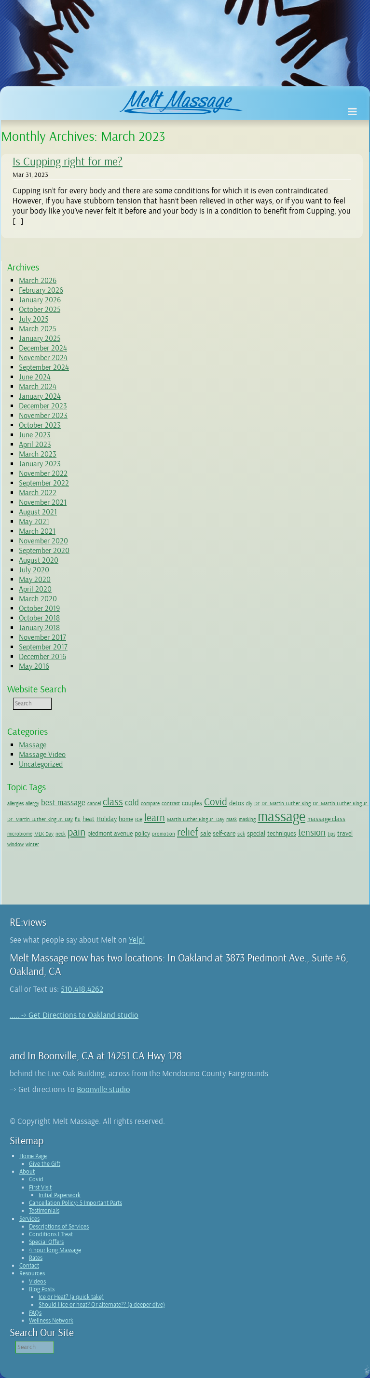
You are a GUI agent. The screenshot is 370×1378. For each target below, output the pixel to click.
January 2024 (40, 396)
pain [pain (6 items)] (76, 832)
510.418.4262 (82, 989)
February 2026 (41, 290)
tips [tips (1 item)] (331, 834)
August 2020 (38, 560)
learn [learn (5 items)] (154, 817)
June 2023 (35, 435)
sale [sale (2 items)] (205, 833)
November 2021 (43, 502)
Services (29, 1219)
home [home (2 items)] (126, 818)
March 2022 (37, 493)
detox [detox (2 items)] (236, 802)
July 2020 (34, 570)
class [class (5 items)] (113, 802)
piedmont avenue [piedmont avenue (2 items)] (110, 833)
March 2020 (38, 599)
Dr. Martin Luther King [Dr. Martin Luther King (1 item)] (286, 803)
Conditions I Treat (51, 1234)
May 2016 (34, 666)
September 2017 (43, 647)
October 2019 (39, 608)
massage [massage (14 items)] (281, 816)
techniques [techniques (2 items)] (281, 833)
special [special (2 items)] (256, 833)
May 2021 (34, 522)
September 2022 (44, 483)
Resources (32, 1273)
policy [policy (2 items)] (142, 833)
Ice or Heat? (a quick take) (71, 1297)
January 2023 (40, 464)
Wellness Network (51, 1320)
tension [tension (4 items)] (312, 832)
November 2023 (43, 415)
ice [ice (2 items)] (138, 818)
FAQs (35, 1313)
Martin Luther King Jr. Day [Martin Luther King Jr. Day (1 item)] (195, 819)
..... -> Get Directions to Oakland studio (74, 1015)
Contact (29, 1266)
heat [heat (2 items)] (88, 818)
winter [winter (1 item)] (32, 844)
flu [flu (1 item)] (78, 819)
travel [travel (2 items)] (345, 833)
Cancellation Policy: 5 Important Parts (75, 1203)
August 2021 (38, 512)
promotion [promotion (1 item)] (163, 834)
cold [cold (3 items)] (132, 802)
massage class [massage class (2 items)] (326, 818)
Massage (32, 745)
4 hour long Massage (55, 1250)
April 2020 (35, 589)
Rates (35, 1258)
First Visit (40, 1187)
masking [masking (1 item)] (247, 819)
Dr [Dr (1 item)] (257, 803)
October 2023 (40, 425)
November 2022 (43, 473)
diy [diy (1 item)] (249, 803)
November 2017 (42, 637)
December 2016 (42, 657)
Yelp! (137, 940)
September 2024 (44, 367)
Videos (37, 1281)
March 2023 (37, 454)
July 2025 (33, 319)
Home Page (33, 1156)
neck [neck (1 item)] (60, 834)
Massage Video (42, 754)
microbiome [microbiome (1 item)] (19, 834)
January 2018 (39, 628)
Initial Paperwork (60, 1195)
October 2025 (39, 309)
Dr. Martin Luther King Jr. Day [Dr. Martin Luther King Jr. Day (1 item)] (40, 819)
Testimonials (44, 1211)
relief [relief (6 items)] (187, 832)
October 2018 (39, 618)
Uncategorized (41, 764)
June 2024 (35, 377)
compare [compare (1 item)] (150, 803)
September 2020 (44, 550)
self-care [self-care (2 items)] (224, 833)
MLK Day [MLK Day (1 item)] (44, 834)
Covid (36, 1179)
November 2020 (43, 541)
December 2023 (43, 406)
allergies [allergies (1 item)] (15, 803)
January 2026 (40, 300)
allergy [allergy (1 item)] (32, 803)
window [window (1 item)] (15, 844)
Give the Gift (44, 1164)
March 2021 (37, 531)
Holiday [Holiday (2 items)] (106, 818)
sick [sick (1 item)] (241, 834)
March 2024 (37, 387)
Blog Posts (42, 1289)
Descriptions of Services (59, 1226)
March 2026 (37, 280)
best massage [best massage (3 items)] (63, 802)
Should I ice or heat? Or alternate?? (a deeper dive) (102, 1305)
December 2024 (43, 348)
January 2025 (39, 338)
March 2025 (37, 329)
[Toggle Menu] (352, 112)
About (27, 1171)
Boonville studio (103, 1089)
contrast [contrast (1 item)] (171, 803)
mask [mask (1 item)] (231, 819)
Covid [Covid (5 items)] (215, 802)
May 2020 (35, 579)
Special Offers (46, 1242)
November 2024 (43, 358)
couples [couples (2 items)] (192, 802)
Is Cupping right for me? (68, 161)
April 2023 (35, 444)
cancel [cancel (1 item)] (94, 803)
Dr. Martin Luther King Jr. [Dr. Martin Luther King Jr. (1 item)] (341, 803)
